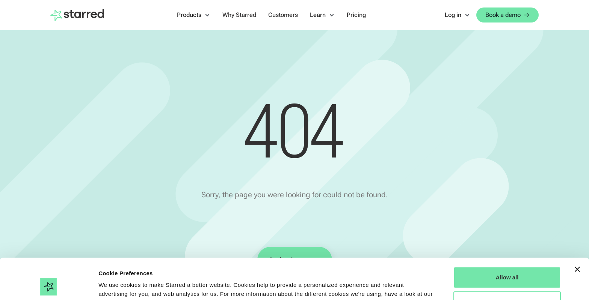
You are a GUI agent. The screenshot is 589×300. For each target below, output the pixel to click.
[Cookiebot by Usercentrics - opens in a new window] (49, 285)
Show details (115, 285)
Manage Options (507, 263)
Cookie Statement (123, 264)
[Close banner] (577, 231)
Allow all (507, 239)
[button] (193, 15)
